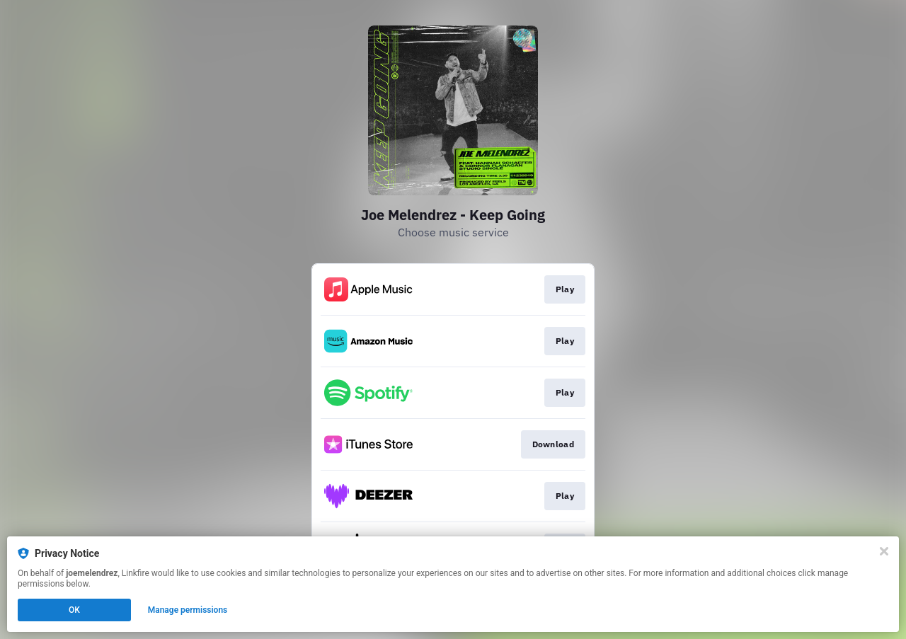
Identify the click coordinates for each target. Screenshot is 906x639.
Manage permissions (188, 610)
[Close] (884, 551)
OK (74, 610)
